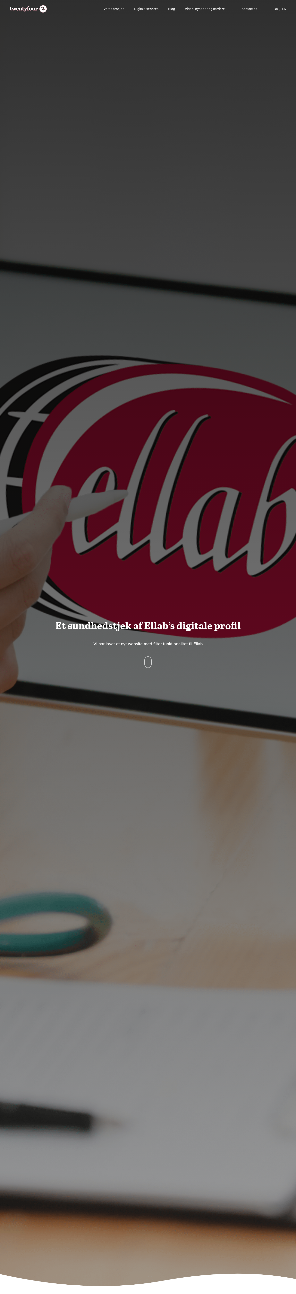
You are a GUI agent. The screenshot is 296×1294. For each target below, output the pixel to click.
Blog (171, 9)
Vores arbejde (114, 9)
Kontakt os (249, 8)
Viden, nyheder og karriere (205, 9)
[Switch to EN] (284, 9)
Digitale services (146, 9)
